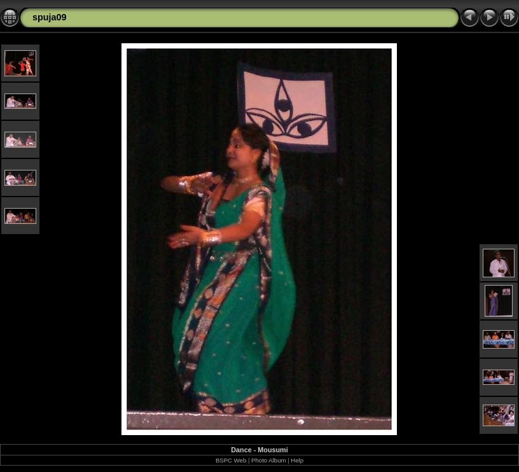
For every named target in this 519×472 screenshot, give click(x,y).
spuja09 (49, 17)
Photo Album (268, 460)
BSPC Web (231, 460)
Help (297, 460)
